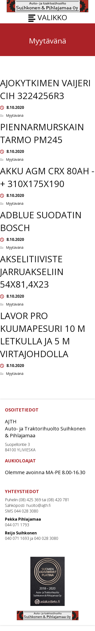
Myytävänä (14, 115)
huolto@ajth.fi (38, 505)
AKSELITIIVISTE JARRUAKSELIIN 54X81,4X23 (32, 271)
